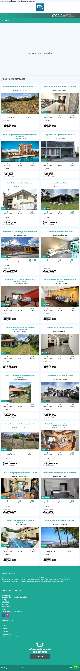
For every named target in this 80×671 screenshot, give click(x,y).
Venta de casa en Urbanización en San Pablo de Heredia (60, 280)
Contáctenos (7, 634)
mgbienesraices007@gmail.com (12, 611)
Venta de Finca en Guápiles (60, 183)
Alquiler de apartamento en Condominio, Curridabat (60, 472)
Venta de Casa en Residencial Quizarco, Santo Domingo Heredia (20, 280)
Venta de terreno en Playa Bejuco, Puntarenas (60, 520)
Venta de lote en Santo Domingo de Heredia (20, 424)
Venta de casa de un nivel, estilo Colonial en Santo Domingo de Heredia (20, 473)
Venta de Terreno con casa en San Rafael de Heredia (20, 376)
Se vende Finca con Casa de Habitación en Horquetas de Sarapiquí (20, 328)
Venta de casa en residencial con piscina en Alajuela (20, 521)
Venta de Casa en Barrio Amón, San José (20, 183)
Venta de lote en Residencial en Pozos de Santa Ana (20, 86)
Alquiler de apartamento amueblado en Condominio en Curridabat (20, 135)
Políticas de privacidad (10, 637)
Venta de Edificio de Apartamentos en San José (60, 86)
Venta (5, 628)
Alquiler (5, 631)
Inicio (5, 625)
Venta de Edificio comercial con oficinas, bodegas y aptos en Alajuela (20, 232)
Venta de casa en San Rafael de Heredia (60, 231)
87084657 (70, 14)
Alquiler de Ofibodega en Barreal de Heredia (60, 135)
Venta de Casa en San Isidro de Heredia (60, 376)
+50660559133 (59, 14)
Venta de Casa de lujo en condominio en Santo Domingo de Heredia (60, 425)
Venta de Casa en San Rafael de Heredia (60, 327)
